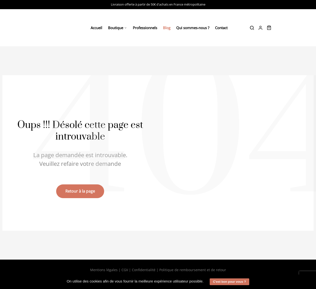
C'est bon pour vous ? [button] (229, 281)
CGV (124, 270)
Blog (166, 27)
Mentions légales (104, 270)
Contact (221, 27)
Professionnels (145, 27)
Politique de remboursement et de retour (192, 270)
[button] (205, 281)
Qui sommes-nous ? (192, 27)
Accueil (96, 27)
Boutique (115, 27)
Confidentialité (143, 270)
